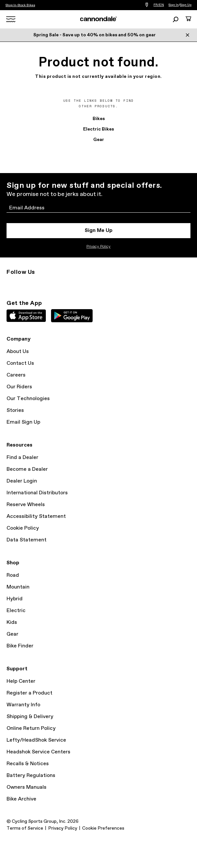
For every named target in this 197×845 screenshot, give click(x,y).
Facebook (39, 284)
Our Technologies (28, 398)
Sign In (174, 5)
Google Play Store (72, 315)
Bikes (99, 119)
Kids (12, 622)
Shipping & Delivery (30, 716)
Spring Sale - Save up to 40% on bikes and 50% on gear (94, 35)
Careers (16, 375)
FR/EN (158, 5)
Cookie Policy (23, 528)
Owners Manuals (26, 787)
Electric (16, 610)
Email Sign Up (23, 422)
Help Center (21, 681)
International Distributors (37, 492)
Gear (98, 140)
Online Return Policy (31, 728)
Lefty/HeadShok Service (36, 740)
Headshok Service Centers (38, 751)
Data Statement (26, 540)
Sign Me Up (99, 230)
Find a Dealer (22, 457)
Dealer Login (22, 481)
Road (13, 575)
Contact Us (20, 363)
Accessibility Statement (36, 516)
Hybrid (15, 598)
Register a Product (29, 693)
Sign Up (185, 5)
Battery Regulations (31, 775)
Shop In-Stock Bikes (20, 5)
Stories (15, 410)
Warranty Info (23, 704)
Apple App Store (26, 315)
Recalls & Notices (28, 763)
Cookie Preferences (103, 828)
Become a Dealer (27, 469)
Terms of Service (25, 828)
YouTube (54, 284)
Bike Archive (21, 799)
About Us (18, 351)
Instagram (10, 284)
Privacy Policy (98, 246)
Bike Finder (20, 646)
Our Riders (19, 386)
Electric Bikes (98, 129)
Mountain (18, 587)
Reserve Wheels (26, 504)
